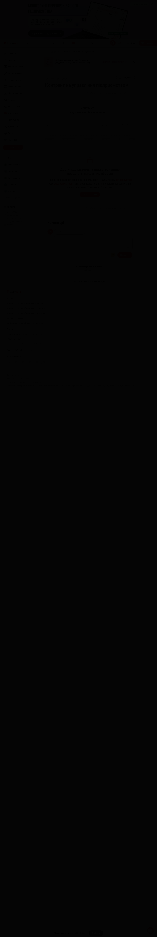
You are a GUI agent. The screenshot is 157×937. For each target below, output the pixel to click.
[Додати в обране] (132, 93)
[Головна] (44, 51)
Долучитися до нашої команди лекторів (25, 306)
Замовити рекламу (139, 4)
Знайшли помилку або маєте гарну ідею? (25, 326)
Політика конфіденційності (18, 382)
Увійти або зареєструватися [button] (115, 62)
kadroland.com (128, 389)
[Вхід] (130, 43)
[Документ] (125, 77)
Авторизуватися (89, 194)
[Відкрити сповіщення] (119, 43)
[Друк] (87, 93)
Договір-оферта (13, 378)
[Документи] (55, 51)
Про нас (8, 225)
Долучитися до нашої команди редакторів (26, 311)
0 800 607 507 (24, 337)
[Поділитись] (125, 93)
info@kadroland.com (22, 353)
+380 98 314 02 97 (15, 342)
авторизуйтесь (124, 180)
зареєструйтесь (63, 183)
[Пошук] (27, 43)
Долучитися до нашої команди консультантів (27, 316)
